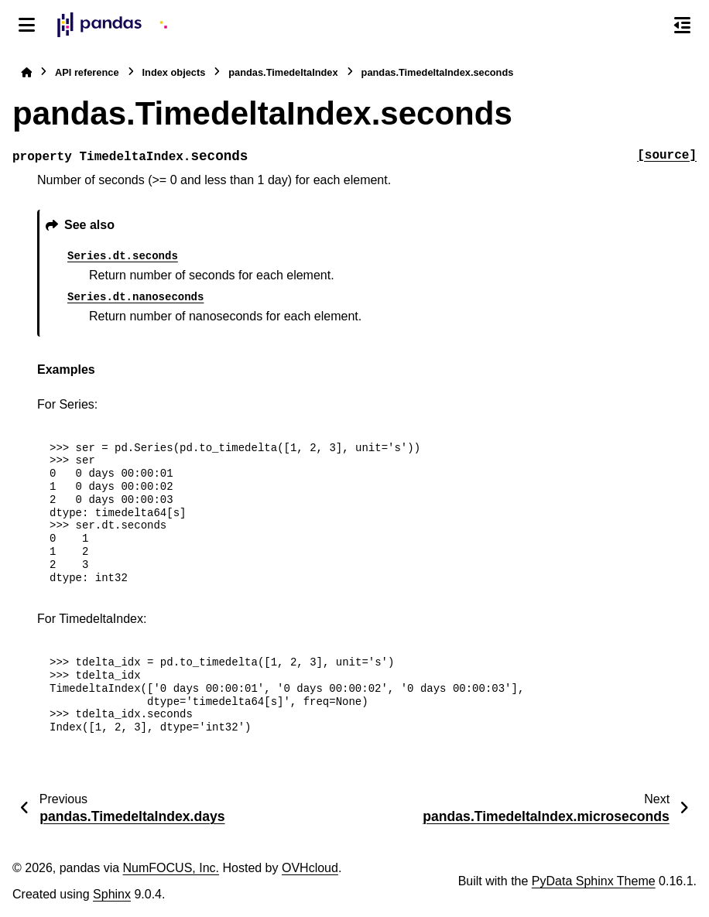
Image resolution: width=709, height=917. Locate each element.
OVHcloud (310, 867)
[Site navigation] (26, 25)
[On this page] (682, 25)
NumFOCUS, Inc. (171, 867)
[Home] (26, 72)
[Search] (649, 25)
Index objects (174, 72)
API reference (87, 72)
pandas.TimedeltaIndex (282, 72)
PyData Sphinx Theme (594, 881)
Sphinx (112, 894)
